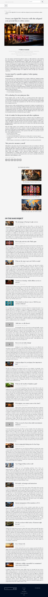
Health (24, 589)
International (24, 591)
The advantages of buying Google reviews (31, 182)
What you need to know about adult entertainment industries (28, 424)
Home (5, 10)
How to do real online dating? (23, 343)
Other (9, 10)
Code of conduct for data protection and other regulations (24, 53)
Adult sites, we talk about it (22, 323)
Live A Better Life (20, 544)
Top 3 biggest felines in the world (24, 464)
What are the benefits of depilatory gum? (26, 384)
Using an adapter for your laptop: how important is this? (28, 363)
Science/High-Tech (24, 593)
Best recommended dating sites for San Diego (27, 444)
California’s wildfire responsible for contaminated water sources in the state (28, 564)
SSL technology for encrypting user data (24, 52)
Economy (24, 588)
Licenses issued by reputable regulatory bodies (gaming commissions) (24, 51)
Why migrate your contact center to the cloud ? (27, 403)
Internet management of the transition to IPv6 (27, 503)
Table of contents (24, 49)
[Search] (34, 1)
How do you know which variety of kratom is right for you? (28, 523)
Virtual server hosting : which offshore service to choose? (28, 281)
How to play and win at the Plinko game (31, 196)
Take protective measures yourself (24, 55)
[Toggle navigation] (6, 5)
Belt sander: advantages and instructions (26, 483)
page (23, 85)
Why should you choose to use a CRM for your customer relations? (28, 303)
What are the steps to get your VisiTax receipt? (31, 211)
